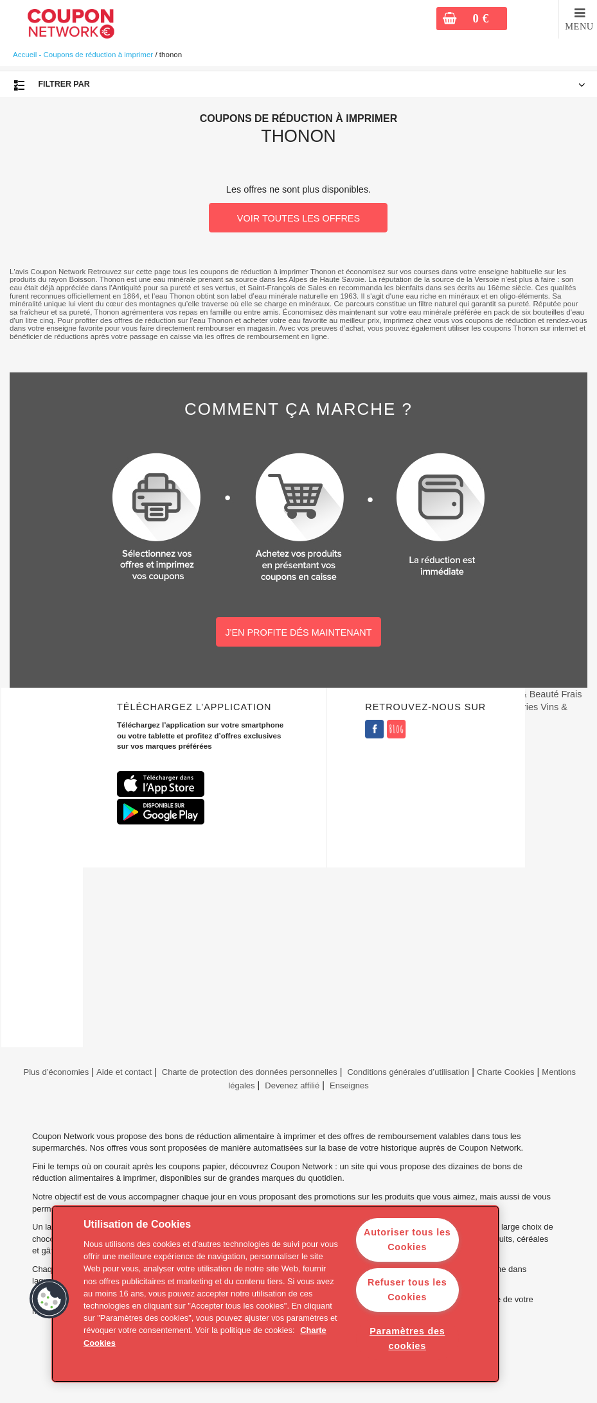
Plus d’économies (55, 1072)
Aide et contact (124, 1072)
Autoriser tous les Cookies (407, 1239)
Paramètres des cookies (407, 1338)
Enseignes (349, 1085)
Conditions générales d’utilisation (408, 1072)
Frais (571, 694)
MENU (579, 26)
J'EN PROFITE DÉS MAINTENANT (298, 632)
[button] (49, 1299)
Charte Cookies (506, 1072)
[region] (275, 1293)
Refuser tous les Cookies (407, 1289)
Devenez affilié (292, 1085)
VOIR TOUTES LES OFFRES (298, 218)
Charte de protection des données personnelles (249, 1072)
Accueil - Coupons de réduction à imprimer (83, 54)
